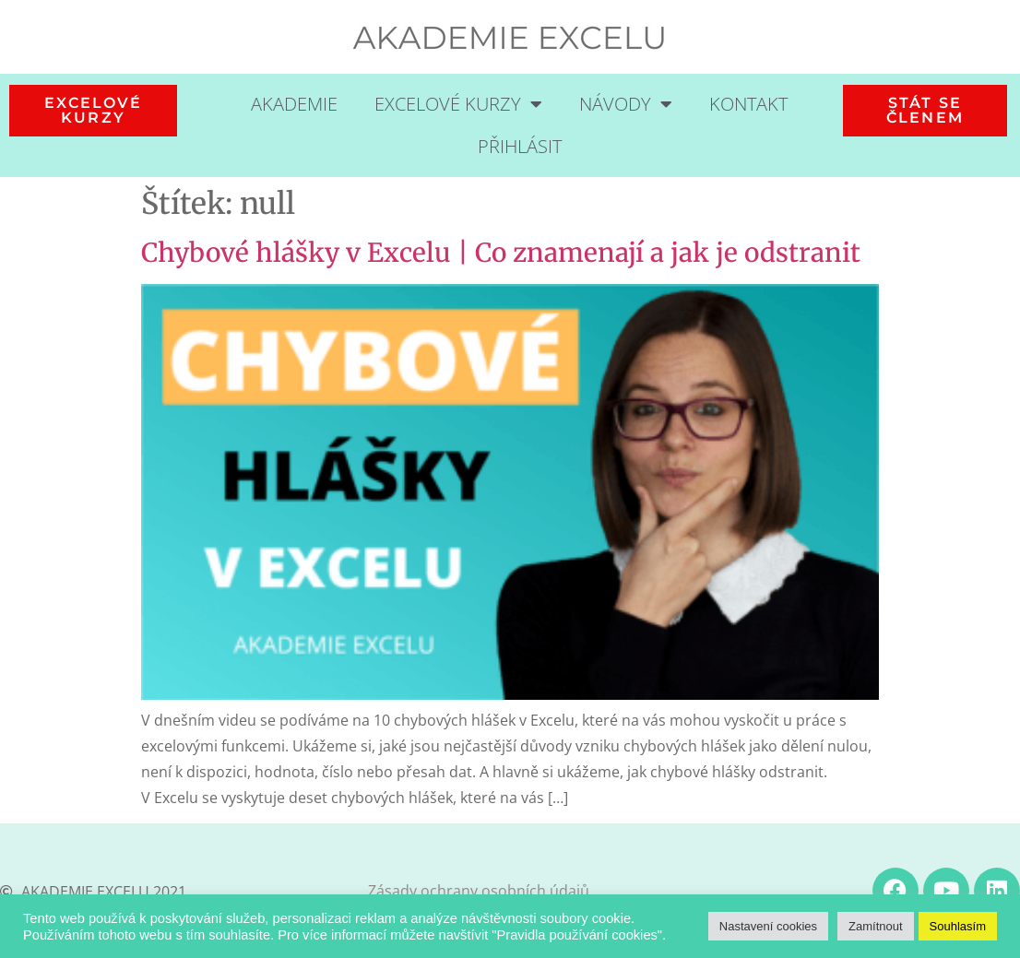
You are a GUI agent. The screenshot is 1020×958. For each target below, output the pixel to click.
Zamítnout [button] (875, 926)
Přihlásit (520, 146)
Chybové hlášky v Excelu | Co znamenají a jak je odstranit (500, 252)
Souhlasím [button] (958, 926)
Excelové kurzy (458, 104)
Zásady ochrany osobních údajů (478, 891)
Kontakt (748, 103)
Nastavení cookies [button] (768, 926)
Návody (625, 104)
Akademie (294, 103)
